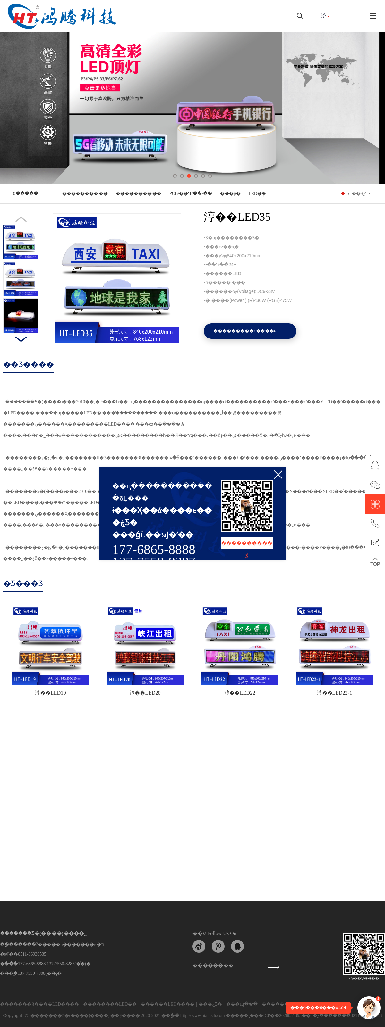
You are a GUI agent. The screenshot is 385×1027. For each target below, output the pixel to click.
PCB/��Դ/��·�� (190, 193)
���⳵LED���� (59, 1004)
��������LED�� (110, 1004)
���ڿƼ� (210, 1004)
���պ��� (242, 1004)
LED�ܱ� (257, 193)
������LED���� (167, 1004)
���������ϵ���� (243, 331)
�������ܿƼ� (281, 1004)
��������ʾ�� (85, 193)
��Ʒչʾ (359, 193)
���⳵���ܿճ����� (25, 193)
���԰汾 (323, 16)
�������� (213, 967)
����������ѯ (246, 544)
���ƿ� (230, 193)
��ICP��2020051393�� (282, 1015)
